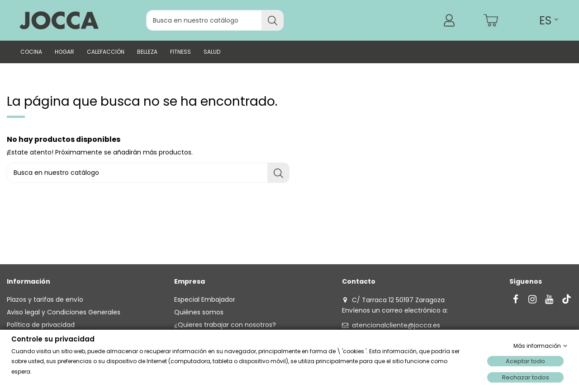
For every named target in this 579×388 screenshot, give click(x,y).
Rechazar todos (525, 377)
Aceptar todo (525, 361)
